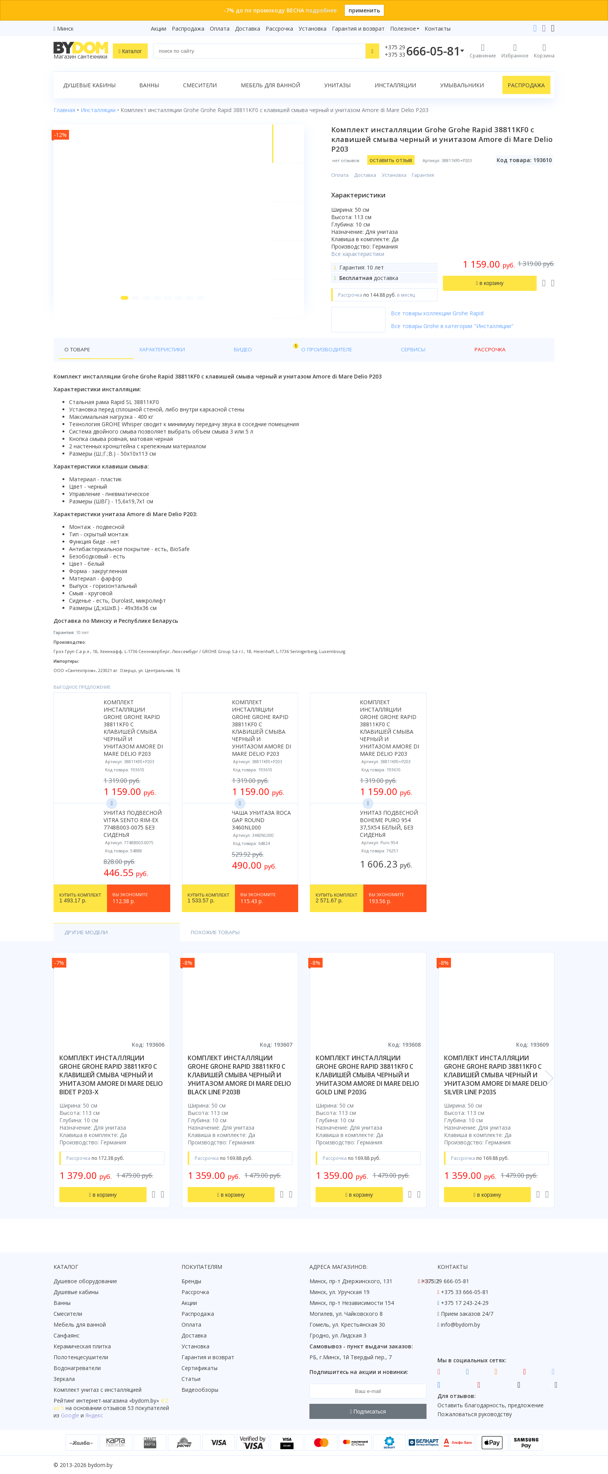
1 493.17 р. (80, 898)
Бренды (191, 1281)
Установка (312, 28)
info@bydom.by (460, 1324)
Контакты (438, 28)
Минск (65, 28)
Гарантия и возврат (358, 28)
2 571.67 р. (337, 898)
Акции (158, 28)
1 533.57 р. (209, 898)
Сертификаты (199, 1368)
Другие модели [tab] (87, 933)
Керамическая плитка (82, 1346)
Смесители (200, 85)
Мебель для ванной (270, 85)
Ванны (149, 85)
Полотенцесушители (81, 1357)
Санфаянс (66, 1335)
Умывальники (462, 85)
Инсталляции (395, 85)
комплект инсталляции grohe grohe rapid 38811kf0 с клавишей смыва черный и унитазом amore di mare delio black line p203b (239, 1075)
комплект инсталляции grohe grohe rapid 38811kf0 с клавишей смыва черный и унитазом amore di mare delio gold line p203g (367, 1075)
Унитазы (337, 85)
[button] (121, 311)
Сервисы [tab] (272, 349)
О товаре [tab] (78, 349)
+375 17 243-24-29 (465, 1302)
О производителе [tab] (221, 349)
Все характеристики (363, 253)
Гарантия (428, 175)
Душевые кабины (89, 85)
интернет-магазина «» (117, 1400)
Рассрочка (279, 28)
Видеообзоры (199, 1389)
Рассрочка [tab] (313, 349)
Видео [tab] (176, 347)
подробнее (321, 10)
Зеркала (64, 1378)
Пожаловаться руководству (474, 1414)
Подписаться (368, 1411)
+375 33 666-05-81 (465, 1292)
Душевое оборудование (85, 1281)
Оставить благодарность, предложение (490, 1405)
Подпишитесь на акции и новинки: (358, 1372)
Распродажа (188, 28)
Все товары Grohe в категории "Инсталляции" (457, 326)
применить (364, 10)
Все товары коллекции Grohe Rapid (442, 313)
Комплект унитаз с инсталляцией (98, 1389)
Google (70, 1415)
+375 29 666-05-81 (445, 1281)
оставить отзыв (396, 160)
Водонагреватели (77, 1368)
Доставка (247, 28)
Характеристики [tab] (128, 349)
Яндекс (94, 1415)
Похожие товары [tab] (159, 933)
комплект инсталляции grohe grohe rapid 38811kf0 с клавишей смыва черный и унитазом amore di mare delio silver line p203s (496, 1075)
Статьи (190, 1378)
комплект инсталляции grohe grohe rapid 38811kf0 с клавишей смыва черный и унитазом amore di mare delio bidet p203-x (111, 1075)
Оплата (220, 28)
